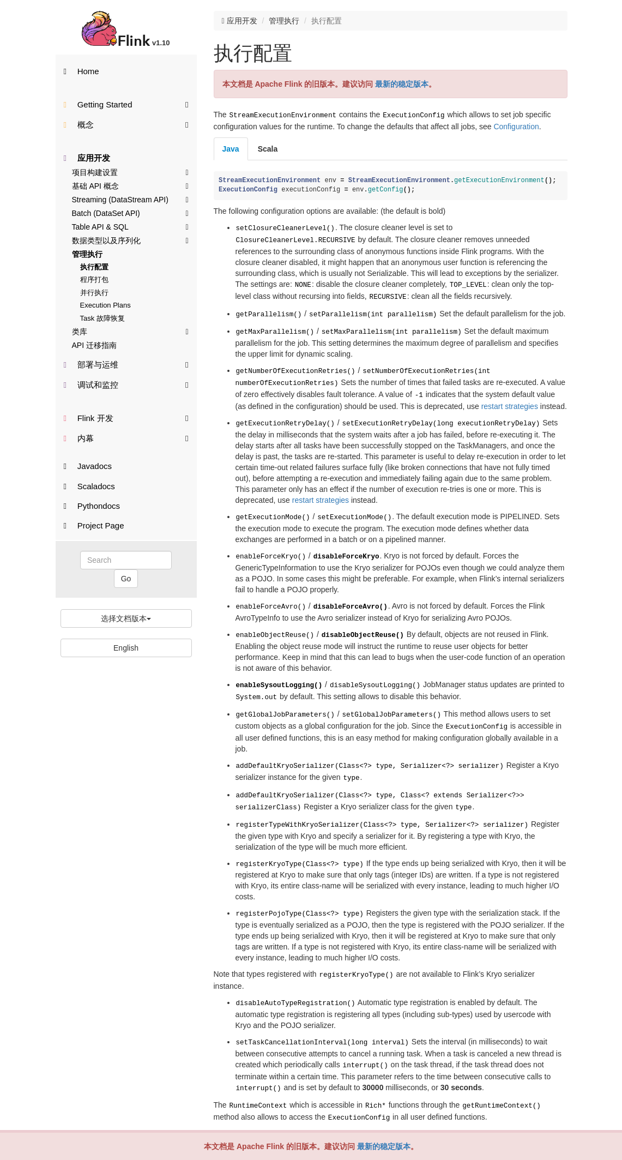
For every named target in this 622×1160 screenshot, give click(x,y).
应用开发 (87, 158)
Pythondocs (92, 505)
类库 (130, 331)
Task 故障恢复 (102, 318)
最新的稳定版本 (383, 1146)
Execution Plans (105, 305)
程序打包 (94, 279)
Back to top (543, 1099)
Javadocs (88, 466)
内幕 (126, 437)
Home (81, 71)
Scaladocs (89, 486)
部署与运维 (126, 364)
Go (126, 578)
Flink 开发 (126, 417)
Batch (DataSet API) (130, 213)
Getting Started (126, 104)
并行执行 (94, 293)
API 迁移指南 (94, 345)
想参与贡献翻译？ (242, 1127)
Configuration (516, 125)
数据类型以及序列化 (130, 240)
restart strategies (509, 395)
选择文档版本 (126, 618)
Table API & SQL (130, 226)
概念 (126, 124)
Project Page (94, 525)
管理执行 (87, 254)
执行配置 (94, 267)
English (125, 648)
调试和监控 (126, 384)
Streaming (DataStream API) (130, 199)
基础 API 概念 (130, 185)
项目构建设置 (130, 172)
